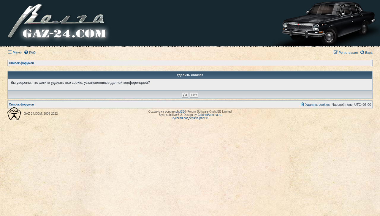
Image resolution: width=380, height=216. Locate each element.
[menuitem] (30, 52)
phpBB (179, 111)
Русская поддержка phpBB (190, 118)
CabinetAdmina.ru (209, 114)
